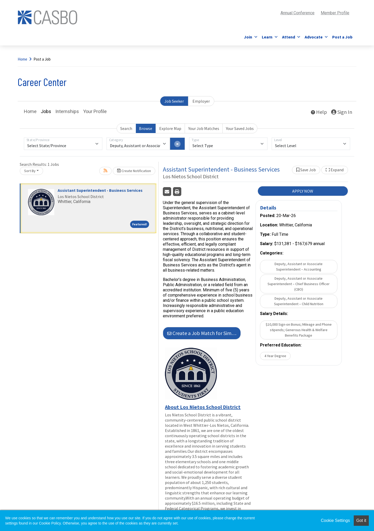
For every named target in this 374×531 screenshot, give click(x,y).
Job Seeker (174, 101)
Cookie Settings (335, 520)
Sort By (30, 170)
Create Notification (134, 170)
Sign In (341, 112)
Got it (361, 520)
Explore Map (170, 128)
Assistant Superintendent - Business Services (100, 190)
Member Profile (335, 12)
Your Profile (95, 111)
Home (22, 59)
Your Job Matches (203, 128)
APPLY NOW (302, 191)
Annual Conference (297, 12)
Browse (145, 128)
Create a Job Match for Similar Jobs (204, 333)
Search (126, 128)
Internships (67, 111)
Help (319, 112)
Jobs (46, 111)
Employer (201, 101)
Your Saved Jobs (240, 128)
